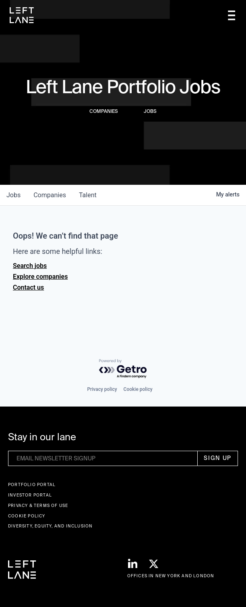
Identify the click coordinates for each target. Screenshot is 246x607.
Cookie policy (138, 389)
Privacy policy (102, 389)
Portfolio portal (32, 484)
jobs (13, 195)
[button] (231, 15)
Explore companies (40, 276)
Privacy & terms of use (38, 505)
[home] (22, 15)
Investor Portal (30, 495)
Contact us (28, 287)
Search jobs (30, 266)
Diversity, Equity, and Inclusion (50, 526)
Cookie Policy (26, 516)
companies (49, 195)
